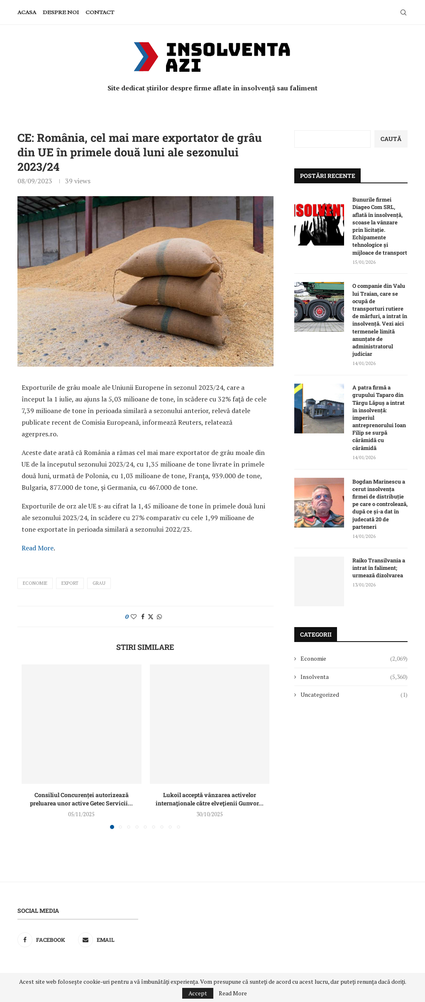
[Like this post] (134, 616)
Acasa (26, 12)
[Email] (106, 939)
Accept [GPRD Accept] (197, 993)
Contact (99, 12)
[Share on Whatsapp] (159, 616)
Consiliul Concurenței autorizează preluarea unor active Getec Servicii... (81, 799)
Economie (35, 583)
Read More (38, 547)
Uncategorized (354, 695)
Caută (391, 139)
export (69, 583)
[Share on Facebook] (142, 616)
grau (99, 583)
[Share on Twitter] (151, 616)
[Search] (403, 12)
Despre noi (61, 12)
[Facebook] (45, 939)
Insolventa (354, 677)
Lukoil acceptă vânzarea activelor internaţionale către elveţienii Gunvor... (210, 799)
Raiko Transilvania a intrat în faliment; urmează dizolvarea (378, 568)
